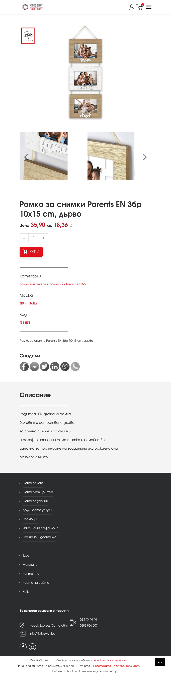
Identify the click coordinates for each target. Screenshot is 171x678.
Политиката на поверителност (116, 665)
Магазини (30, 564)
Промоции (30, 519)
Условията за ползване (110, 660)
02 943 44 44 (88, 619)
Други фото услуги (37, 510)
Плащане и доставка (39, 537)
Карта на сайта (36, 582)
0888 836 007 (88, 625)
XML (26, 591)
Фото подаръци (35, 501)
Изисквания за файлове (41, 528)
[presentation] (26, 157)
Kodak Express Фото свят (49, 625)
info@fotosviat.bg (42, 633)
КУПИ (31, 251)
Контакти (31, 573)
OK (160, 661)
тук (115, 671)
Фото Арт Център (38, 492)
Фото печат (33, 483)
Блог (26, 555)
